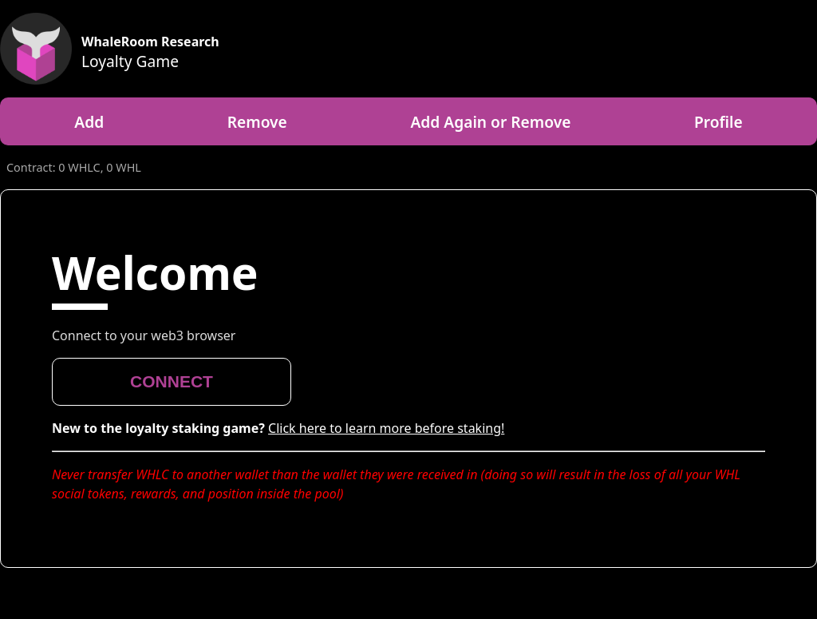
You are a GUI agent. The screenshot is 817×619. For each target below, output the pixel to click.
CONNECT (171, 381)
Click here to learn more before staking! (386, 428)
